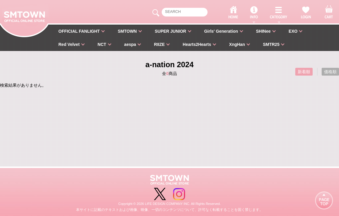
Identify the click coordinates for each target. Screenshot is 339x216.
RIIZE (159, 44)
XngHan (237, 44)
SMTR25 (271, 44)
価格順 (330, 71)
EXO (293, 31)
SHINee (263, 31)
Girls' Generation (221, 31)
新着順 (304, 71)
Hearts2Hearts (197, 44)
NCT (102, 44)
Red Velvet (69, 44)
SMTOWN (127, 31)
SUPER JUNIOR (170, 31)
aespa (130, 44)
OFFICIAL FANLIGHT (79, 31)
